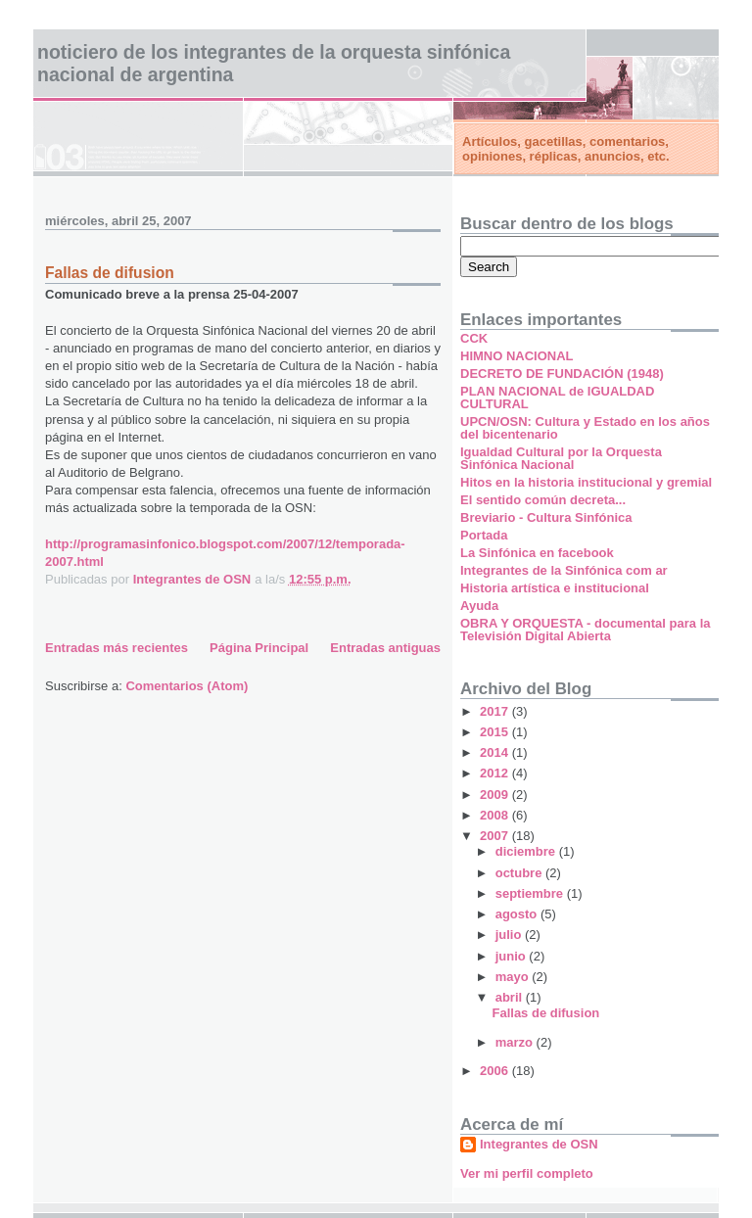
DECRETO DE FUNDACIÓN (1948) (562, 373)
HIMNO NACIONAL (517, 356)
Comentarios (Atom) (186, 686)
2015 (496, 732)
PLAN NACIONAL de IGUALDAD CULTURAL (557, 397)
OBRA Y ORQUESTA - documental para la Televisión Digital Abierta (585, 629)
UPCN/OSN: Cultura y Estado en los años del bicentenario (585, 428)
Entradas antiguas (385, 647)
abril (510, 997)
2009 (496, 794)
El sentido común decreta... (543, 499)
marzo (516, 1042)
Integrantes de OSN (539, 1144)
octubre (520, 873)
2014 (496, 752)
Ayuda (479, 605)
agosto (517, 914)
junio (512, 956)
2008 (496, 815)
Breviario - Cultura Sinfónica (546, 517)
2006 (496, 1070)
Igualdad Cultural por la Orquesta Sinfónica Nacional (561, 458)
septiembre (531, 893)
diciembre (527, 851)
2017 (496, 711)
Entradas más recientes (116, 647)
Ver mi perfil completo (526, 1173)
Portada (483, 535)
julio (510, 934)
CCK (474, 338)
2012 (496, 773)
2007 (496, 835)
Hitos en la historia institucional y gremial (586, 482)
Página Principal (259, 647)
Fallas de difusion (109, 272)
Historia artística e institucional (554, 588)
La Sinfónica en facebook (537, 552)
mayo (514, 976)
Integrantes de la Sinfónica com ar (564, 570)
